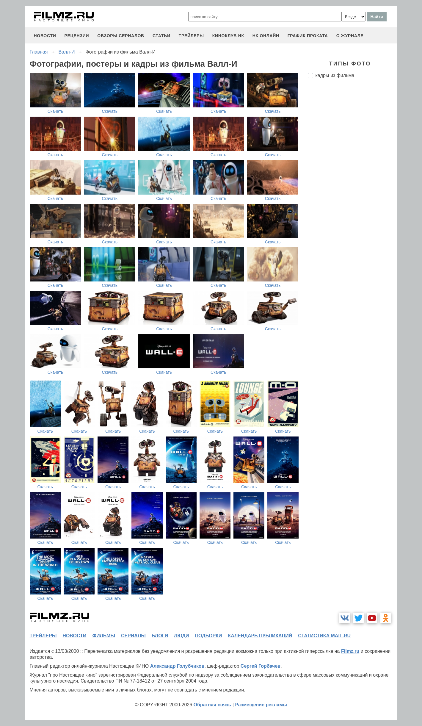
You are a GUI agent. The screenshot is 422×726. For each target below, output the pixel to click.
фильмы (103, 635)
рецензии (76, 35)
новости (45, 35)
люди (181, 635)
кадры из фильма (335, 75)
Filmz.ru (350, 651)
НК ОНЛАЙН (265, 35)
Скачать (55, 111)
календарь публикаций (260, 635)
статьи (161, 35)
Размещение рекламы (261, 704)
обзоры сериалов (120, 35)
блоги (160, 635)
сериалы (133, 635)
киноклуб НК (228, 35)
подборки (208, 635)
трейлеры (191, 35)
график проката (308, 35)
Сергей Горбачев (260, 666)
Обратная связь (212, 704)
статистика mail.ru (324, 635)
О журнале (350, 35)
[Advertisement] (352, 182)
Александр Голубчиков (177, 666)
